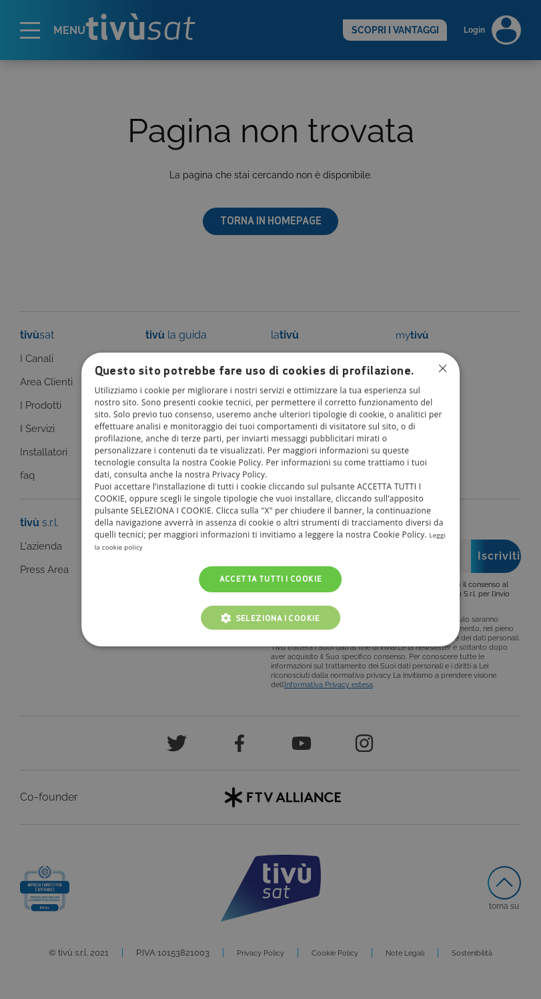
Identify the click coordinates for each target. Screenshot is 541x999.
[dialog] (270, 499)
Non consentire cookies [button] (441, 369)
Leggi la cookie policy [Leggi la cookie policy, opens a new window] (136, 547)
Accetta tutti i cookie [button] (270, 579)
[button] (270, 618)
